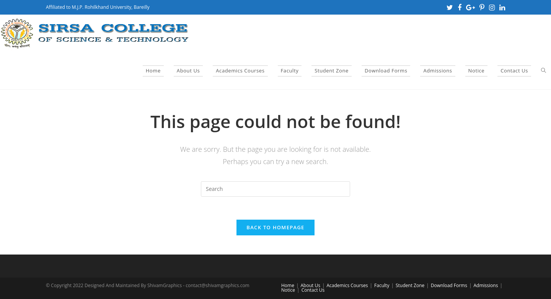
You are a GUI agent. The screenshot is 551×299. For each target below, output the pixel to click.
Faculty (381, 285)
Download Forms (449, 285)
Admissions (486, 285)
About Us (310, 285)
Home (287, 285)
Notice (288, 290)
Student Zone (410, 285)
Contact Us (313, 290)
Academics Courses (347, 285)
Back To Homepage (275, 227)
